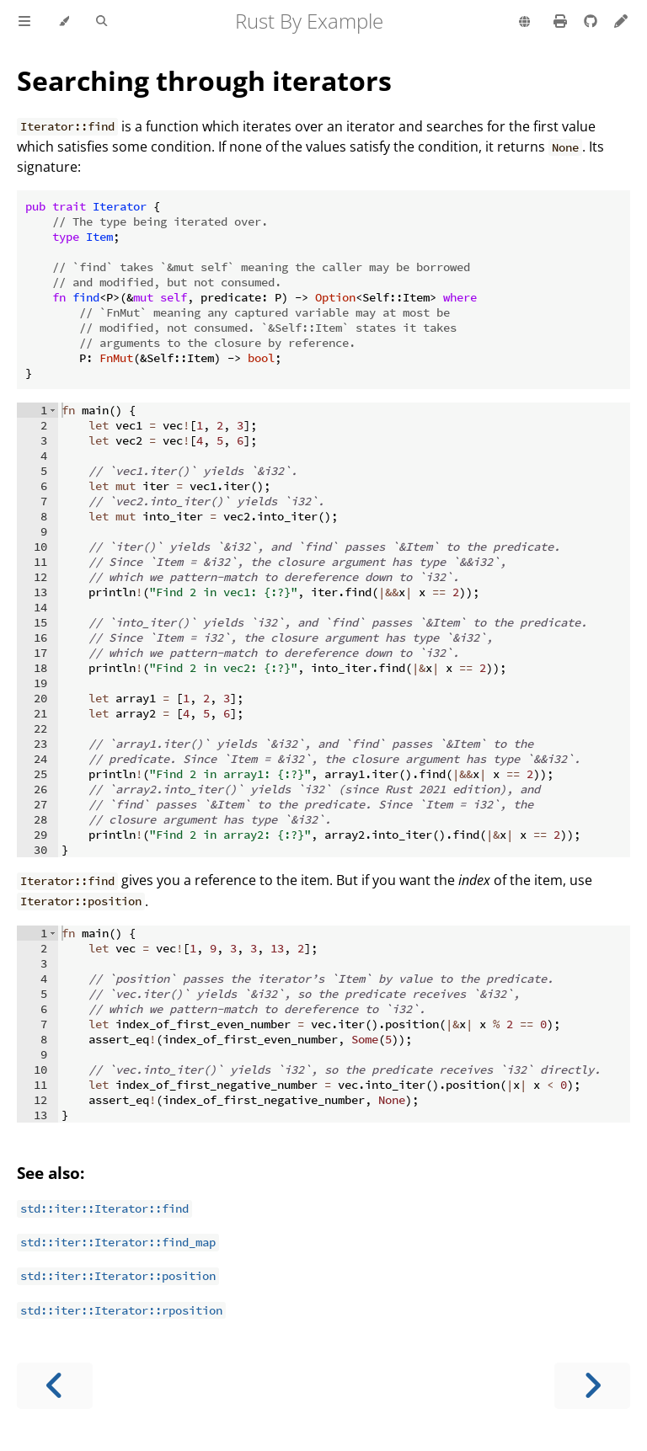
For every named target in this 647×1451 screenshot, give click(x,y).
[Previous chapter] (55, 1386)
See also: (50, 1172)
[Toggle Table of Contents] (24, 22)
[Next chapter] (592, 1386)
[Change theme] (64, 22)
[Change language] (524, 23)
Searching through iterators (204, 80)
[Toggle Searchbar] (101, 22)
